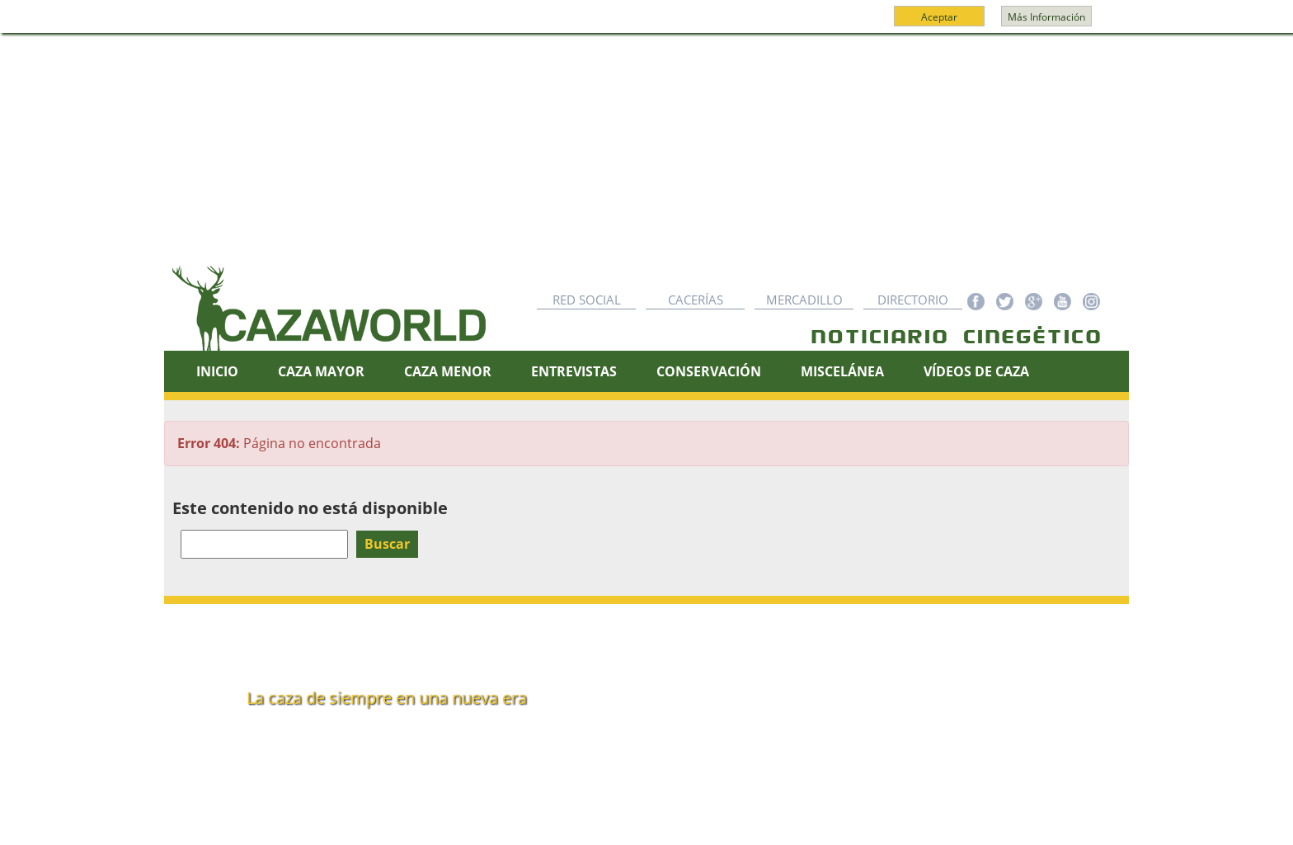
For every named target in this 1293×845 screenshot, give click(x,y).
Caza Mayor (321, 371)
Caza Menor (447, 371)
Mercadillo (804, 299)
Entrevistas (574, 371)
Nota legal (609, 826)
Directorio (912, 299)
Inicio (217, 371)
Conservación (708, 371)
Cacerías (695, 299)
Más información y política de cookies (644, 24)
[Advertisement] (646, 157)
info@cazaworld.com (306, 744)
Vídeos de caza (976, 371)
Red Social (586, 299)
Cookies (680, 826)
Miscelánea (842, 371)
